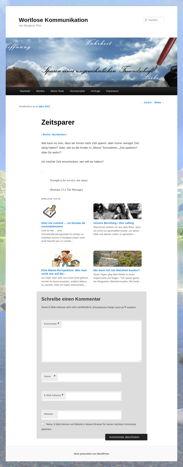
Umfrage (95, 91)
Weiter (159, 102)
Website (48, 413)
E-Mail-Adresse (53, 395)
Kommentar (51, 324)
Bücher (47, 134)
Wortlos (40, 91)
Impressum (112, 91)
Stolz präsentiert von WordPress (91, 454)
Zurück (146, 102)
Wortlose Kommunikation (53, 20)
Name (49, 376)
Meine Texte (57, 91)
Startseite (25, 91)
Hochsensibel (77, 91)
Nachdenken (58, 134)
